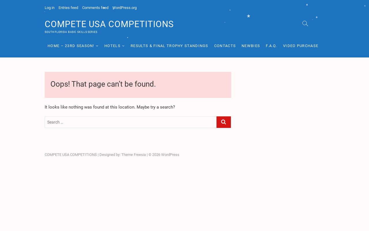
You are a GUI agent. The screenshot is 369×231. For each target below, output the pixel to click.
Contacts (225, 46)
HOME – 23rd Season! (71, 46)
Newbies (251, 46)
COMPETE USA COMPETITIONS (109, 24)
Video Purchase (300, 46)
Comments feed (95, 7)
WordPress (170, 154)
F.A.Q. (271, 46)
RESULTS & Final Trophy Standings (169, 46)
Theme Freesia (133, 154)
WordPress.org (124, 7)
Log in (49, 7)
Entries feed (68, 7)
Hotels (112, 46)
